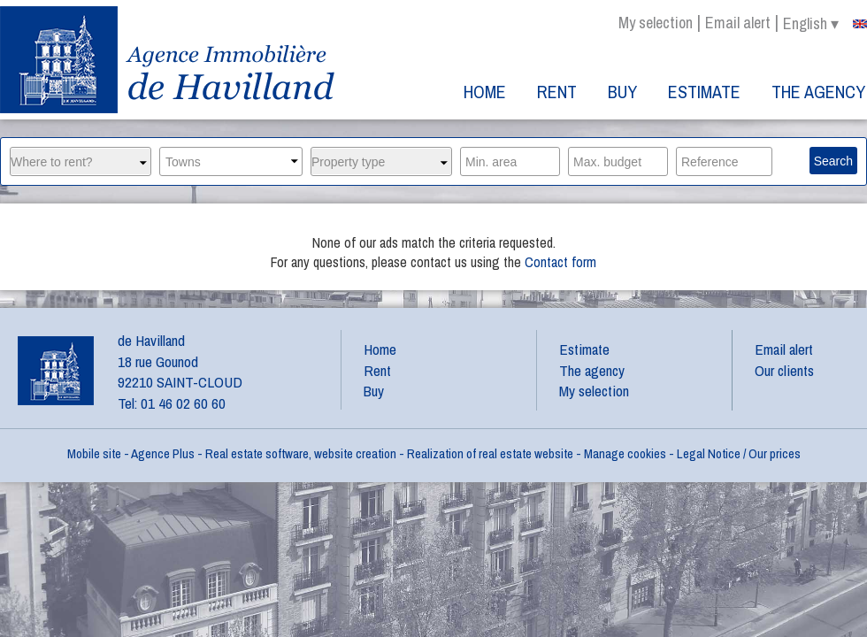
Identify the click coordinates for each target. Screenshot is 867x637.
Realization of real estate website (490, 453)
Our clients (784, 370)
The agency (818, 92)
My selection (655, 23)
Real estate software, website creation (300, 453)
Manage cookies (625, 453)
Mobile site (94, 453)
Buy (622, 92)
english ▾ (825, 24)
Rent (557, 92)
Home (485, 92)
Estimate (704, 92)
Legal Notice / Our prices (739, 453)
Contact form (560, 262)
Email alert (738, 23)
